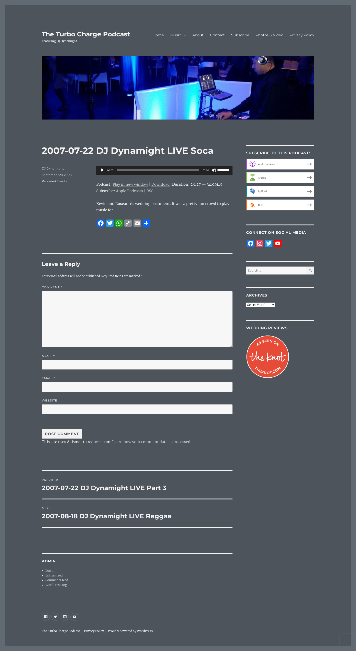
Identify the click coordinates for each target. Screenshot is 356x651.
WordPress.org (56, 585)
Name (48, 356)
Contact (217, 35)
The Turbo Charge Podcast (86, 34)
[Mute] (214, 170)
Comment (52, 287)
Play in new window (130, 184)
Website (49, 400)
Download (160, 184)
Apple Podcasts (129, 191)
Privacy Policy (302, 35)
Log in (49, 571)
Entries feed (54, 575)
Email (48, 378)
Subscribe (240, 35)
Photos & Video (269, 35)
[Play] (102, 170)
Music (175, 35)
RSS (149, 191)
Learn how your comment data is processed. (151, 441)
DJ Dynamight (53, 168)
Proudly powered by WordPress (130, 631)
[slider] (158, 170)
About (198, 35)
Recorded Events (54, 181)
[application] (164, 170)
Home (158, 35)
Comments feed (56, 580)
